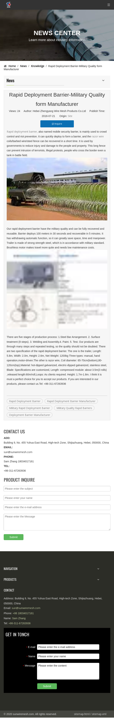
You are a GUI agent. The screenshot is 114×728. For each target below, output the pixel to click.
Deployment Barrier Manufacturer (29, 415)
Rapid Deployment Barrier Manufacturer (71, 401)
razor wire (98, 136)
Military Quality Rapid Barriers (74, 408)
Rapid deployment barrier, (22, 131)
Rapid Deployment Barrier (24, 401)
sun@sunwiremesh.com (18, 452)
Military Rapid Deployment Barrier (29, 408)
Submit (13, 537)
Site (70, 116)
